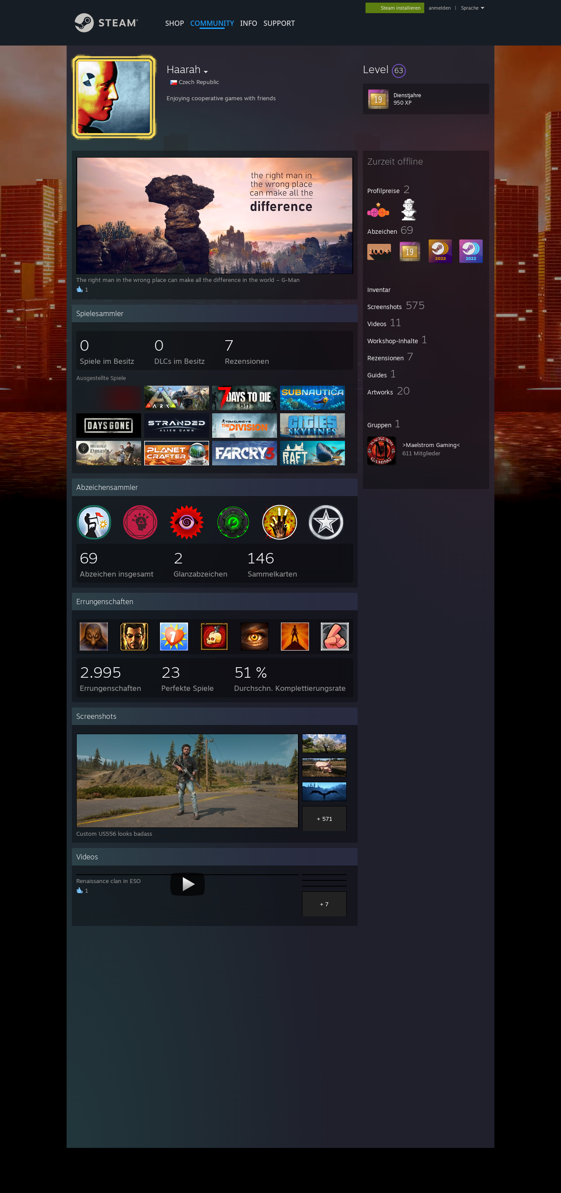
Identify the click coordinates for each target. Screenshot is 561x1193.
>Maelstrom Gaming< (431, 444)
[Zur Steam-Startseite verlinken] (113, 30)
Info (248, 23)
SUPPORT (279, 23)
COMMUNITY (212, 23)
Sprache (470, 8)
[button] (426, 69)
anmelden (440, 8)
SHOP (174, 23)
